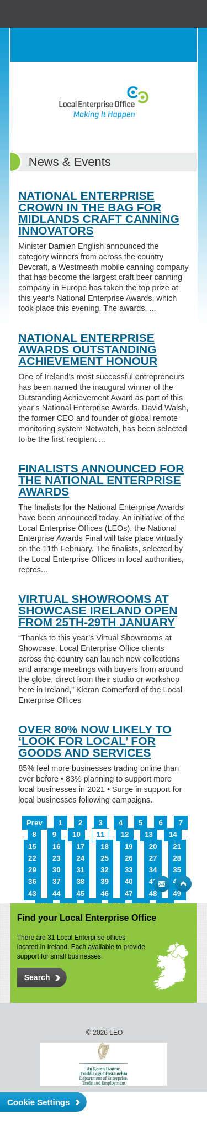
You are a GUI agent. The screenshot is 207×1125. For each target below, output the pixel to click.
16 (56, 846)
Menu (179, 45)
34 (153, 870)
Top (183, 884)
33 (129, 870)
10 (76, 834)
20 (153, 846)
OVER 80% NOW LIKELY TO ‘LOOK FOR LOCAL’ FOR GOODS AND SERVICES (94, 741)
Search (157, 45)
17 (80, 846)
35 (177, 870)
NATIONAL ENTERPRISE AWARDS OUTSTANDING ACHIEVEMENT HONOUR (87, 349)
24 (80, 858)
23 (56, 858)
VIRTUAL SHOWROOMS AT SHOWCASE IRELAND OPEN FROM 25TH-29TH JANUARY (97, 610)
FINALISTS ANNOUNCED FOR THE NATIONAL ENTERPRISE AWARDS (101, 480)
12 (125, 834)
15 (32, 846)
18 (104, 846)
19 (129, 846)
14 (173, 834)
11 (101, 834)
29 (32, 870)
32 (104, 870)
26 (129, 858)
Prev (34, 823)
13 (149, 834)
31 (80, 870)
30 (56, 870)
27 (153, 858)
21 (177, 846)
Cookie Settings (38, 1102)
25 (104, 858)
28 (177, 858)
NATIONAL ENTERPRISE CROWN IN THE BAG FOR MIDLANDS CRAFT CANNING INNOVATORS (98, 213)
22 (32, 858)
